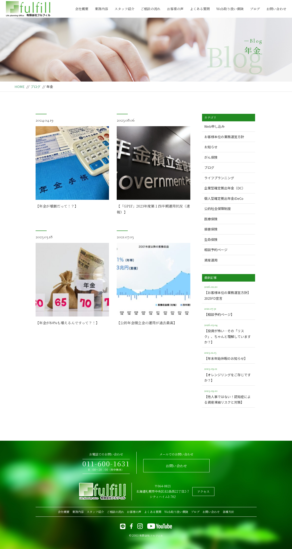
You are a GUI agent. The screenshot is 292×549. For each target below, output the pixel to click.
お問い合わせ (276, 8)
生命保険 (211, 239)
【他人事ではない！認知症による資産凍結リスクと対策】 (228, 396)
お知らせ (211, 147)
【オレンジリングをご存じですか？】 (228, 374)
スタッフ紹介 (124, 8)
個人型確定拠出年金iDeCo (223, 198)
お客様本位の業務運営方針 (224, 136)
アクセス (203, 491)
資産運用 (211, 260)
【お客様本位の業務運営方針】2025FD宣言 (228, 292)
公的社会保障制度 (217, 208)
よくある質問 (200, 8)
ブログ (255, 8)
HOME (20, 86)
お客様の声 (175, 8)
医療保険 (211, 219)
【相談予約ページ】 (228, 311)
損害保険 (211, 229)
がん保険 (211, 157)
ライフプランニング (219, 177)
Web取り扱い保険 (230, 8)
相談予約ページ (215, 249)
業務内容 (101, 8)
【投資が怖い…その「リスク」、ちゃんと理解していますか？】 (228, 333)
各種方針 (228, 512)
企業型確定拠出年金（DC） (224, 188)
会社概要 (81, 8)
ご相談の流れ (150, 8)
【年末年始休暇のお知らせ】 (228, 355)
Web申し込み (214, 126)
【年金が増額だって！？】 (57, 207)
